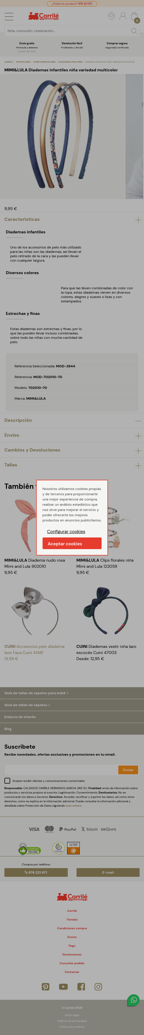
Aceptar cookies (65, 544)
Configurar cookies (66, 532)
